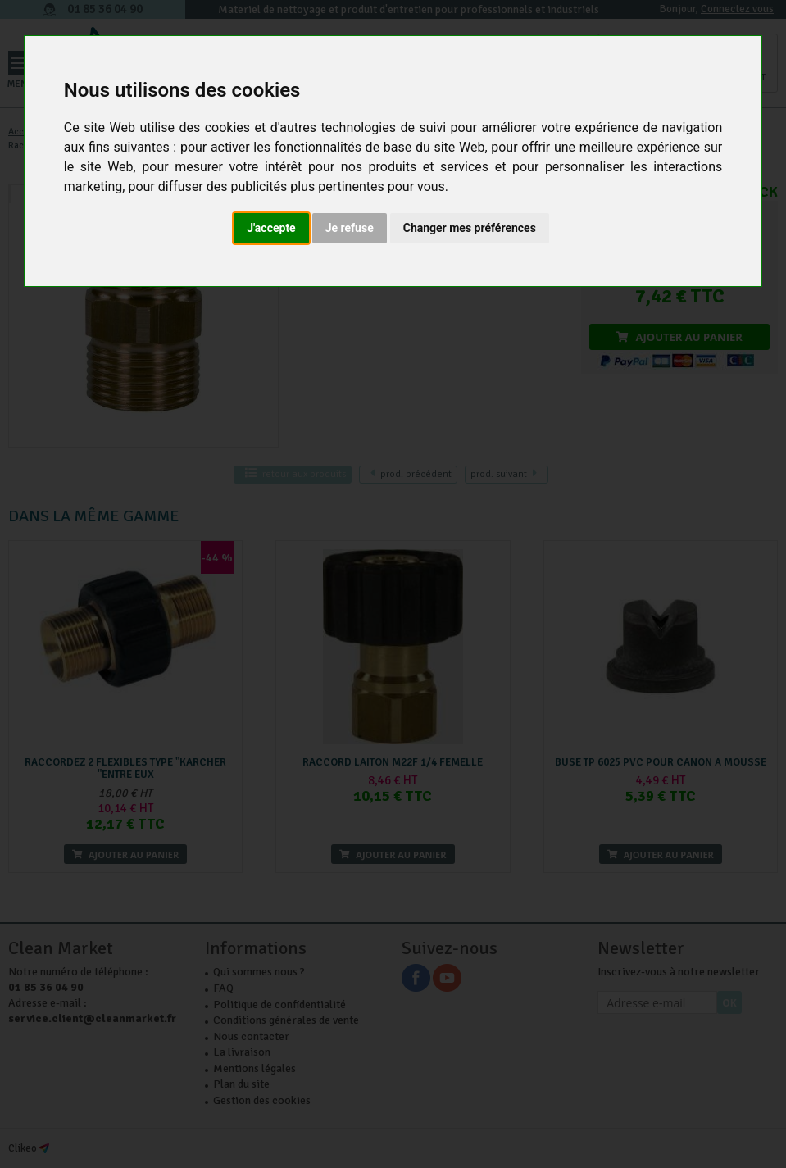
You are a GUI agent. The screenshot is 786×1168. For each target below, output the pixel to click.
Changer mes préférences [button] (469, 227)
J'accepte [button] (271, 227)
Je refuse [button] (349, 227)
